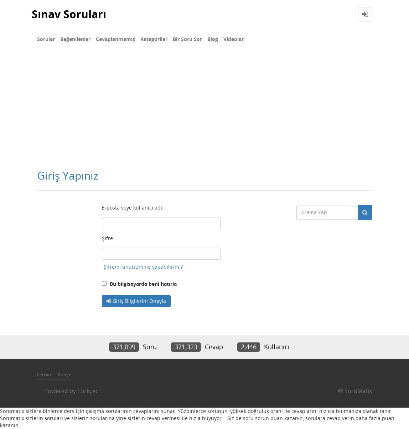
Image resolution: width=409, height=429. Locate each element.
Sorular (46, 39)
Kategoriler (153, 39)
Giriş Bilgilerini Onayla (139, 301)
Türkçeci (88, 391)
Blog (212, 39)
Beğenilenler (75, 39)
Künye (64, 374)
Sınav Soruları (69, 14)
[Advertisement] (204, 107)
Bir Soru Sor (187, 39)
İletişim (44, 374)
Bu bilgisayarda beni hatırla (139, 283)
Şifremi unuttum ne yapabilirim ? (143, 266)
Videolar (233, 39)
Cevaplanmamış (115, 39)
